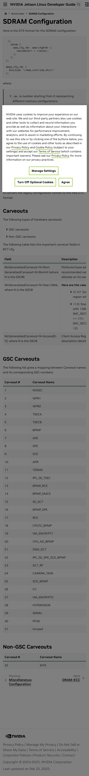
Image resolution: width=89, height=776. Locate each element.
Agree (65, 182)
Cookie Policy (44, 147)
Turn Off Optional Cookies (35, 182)
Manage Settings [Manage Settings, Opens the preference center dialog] (44, 171)
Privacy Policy (20, 147)
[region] (44, 148)
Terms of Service (49, 151)
